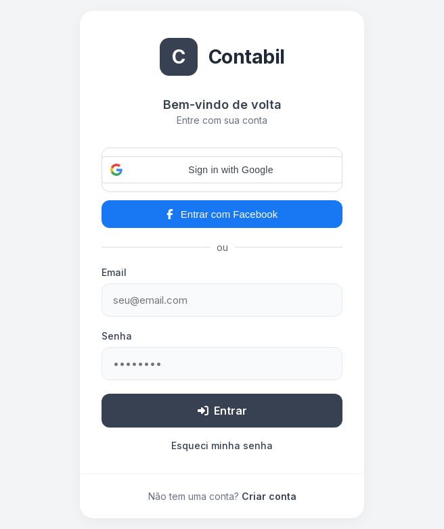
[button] (222, 169)
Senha (117, 336)
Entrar (222, 410)
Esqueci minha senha (222, 445)
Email (114, 272)
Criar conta (269, 496)
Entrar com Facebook (222, 214)
